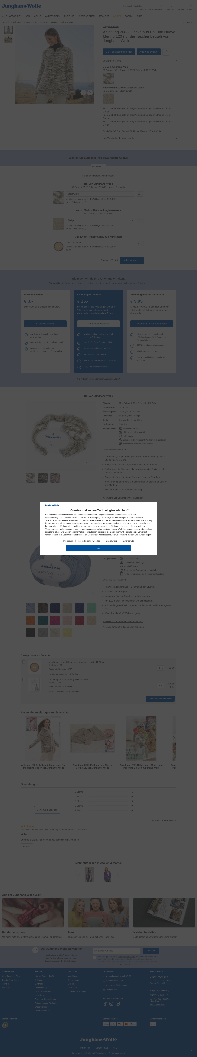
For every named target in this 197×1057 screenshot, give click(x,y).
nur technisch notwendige (89, 541)
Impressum (68, 541)
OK (98, 548)
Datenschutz (128, 541)
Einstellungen (145, 535)
